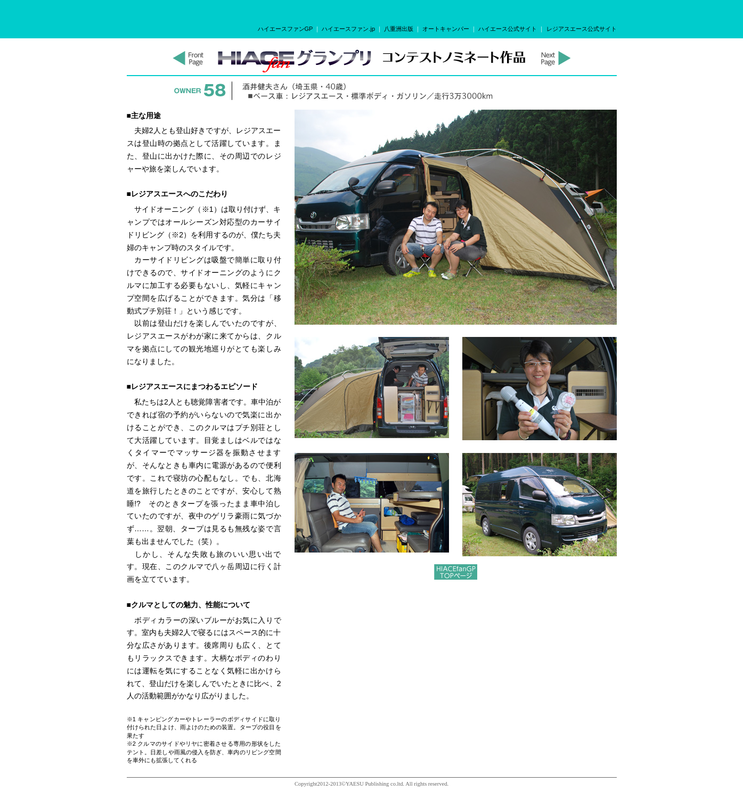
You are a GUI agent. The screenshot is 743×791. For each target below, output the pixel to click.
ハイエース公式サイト (507, 29)
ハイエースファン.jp (348, 29)
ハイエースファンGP (285, 29)
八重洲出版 (398, 29)
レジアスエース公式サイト (581, 29)
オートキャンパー (445, 29)
